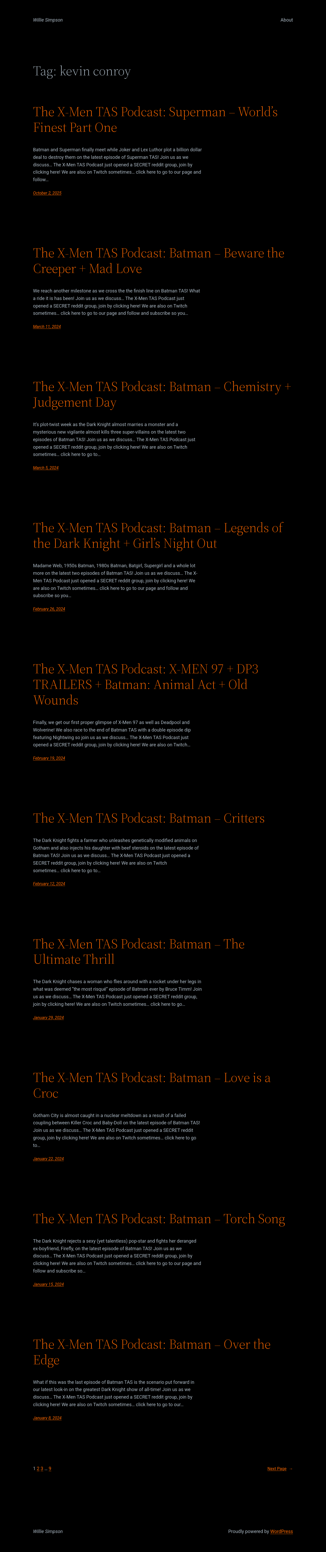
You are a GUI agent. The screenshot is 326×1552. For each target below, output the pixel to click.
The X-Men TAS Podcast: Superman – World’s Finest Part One (155, 119)
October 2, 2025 (47, 193)
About (287, 20)
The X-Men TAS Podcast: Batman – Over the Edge (152, 1351)
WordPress (281, 1531)
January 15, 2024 (48, 1284)
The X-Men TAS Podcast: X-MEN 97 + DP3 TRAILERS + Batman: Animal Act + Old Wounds (145, 684)
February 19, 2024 (49, 758)
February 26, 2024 (49, 609)
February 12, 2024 (49, 883)
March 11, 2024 (47, 326)
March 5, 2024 (45, 467)
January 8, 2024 (47, 1418)
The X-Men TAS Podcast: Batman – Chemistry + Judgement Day (162, 394)
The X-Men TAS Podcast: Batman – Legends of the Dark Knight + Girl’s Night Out (158, 535)
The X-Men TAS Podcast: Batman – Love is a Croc (152, 1085)
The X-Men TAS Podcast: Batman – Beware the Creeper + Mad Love (158, 260)
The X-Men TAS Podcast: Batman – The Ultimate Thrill (139, 951)
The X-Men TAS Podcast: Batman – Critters (149, 818)
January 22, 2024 (48, 1158)
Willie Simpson (48, 20)
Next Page (280, 1468)
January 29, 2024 (48, 1017)
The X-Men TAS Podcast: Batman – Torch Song (159, 1218)
